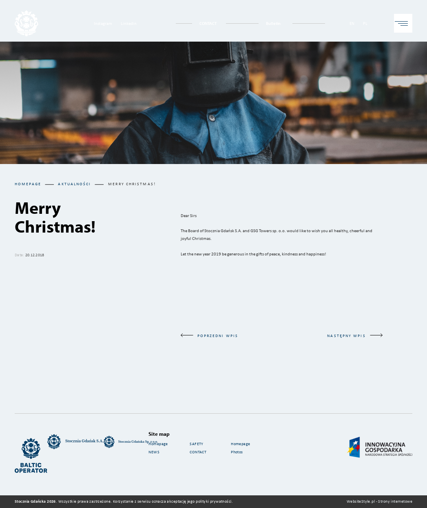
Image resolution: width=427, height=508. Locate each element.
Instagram (103, 23)
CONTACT (208, 23)
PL (365, 23)
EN (352, 23)
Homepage (28, 183)
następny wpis (354, 335)
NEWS (153, 452)
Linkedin (129, 23)
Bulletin (273, 23)
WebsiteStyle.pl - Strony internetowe (379, 501)
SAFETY (197, 443)
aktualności (74, 183)
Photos (238, 452)
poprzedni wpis (209, 335)
